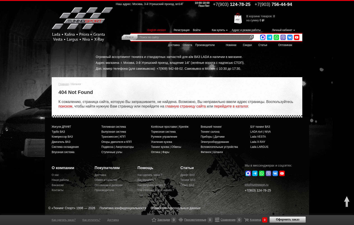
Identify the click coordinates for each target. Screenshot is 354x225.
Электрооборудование (215, 142)
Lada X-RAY (257, 142)
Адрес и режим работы (246, 30)
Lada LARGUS (259, 146)
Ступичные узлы (111, 152)
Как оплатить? (91, 220)
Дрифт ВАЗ (187, 175)
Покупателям (107, 168)
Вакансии (58, 185)
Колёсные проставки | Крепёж (170, 126)
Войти (197, 30)
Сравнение (217, 220)
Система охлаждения (65, 146)
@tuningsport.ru (256, 184)
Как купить (218, 30)
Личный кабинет (282, 30)
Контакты (57, 190)
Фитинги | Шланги (212, 152)
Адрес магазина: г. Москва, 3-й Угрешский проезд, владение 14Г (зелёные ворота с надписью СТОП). (170, 63)
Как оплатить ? (146, 180)
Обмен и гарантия (106, 180)
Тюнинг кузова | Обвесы (166, 146)
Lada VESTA (258, 136)
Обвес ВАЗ (187, 185)
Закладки (154, 220)
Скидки (247, 45)
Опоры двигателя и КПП (116, 142)
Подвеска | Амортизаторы (117, 146)
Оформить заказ (287, 219)
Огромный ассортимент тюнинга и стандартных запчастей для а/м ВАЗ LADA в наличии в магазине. (169, 57)
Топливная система (113, 126)
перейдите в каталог (231, 106)
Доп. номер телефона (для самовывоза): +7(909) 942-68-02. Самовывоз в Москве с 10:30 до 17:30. (168, 68)
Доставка (174, 45)
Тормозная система (163, 131)
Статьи (263, 45)
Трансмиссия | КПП (113, 136)
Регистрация (181, 30)
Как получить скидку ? (151, 185)
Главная (63, 84)
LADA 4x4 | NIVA (260, 131)
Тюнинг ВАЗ (187, 180)
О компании (63, 168)
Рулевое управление (164, 136)
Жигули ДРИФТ (61, 126)
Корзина (246, 220)
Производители (205, 45)
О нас (55, 175)
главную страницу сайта (185, 106)
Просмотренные (181, 220)
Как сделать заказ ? (149, 175)
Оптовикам (285, 45)
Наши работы (60, 180)
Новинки (231, 45)
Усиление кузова (161, 142)
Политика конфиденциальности (123, 208)
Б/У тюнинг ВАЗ (260, 126)
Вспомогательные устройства (219, 146)
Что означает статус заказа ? (155, 190)
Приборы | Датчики (213, 136)
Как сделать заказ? (64, 220)
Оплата (187, 45)
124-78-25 (231, 4)
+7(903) (258, 190)
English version (156, 30)
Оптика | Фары (160, 152)
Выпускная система (113, 131)
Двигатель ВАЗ (61, 142)
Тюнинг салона (210, 131)
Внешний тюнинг (211, 126)
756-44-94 (273, 4)
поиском (65, 106)
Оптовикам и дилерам (109, 185)
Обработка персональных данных (175, 208)
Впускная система (63, 152)
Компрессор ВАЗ (62, 136)
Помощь (145, 168)
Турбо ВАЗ (58, 131)
